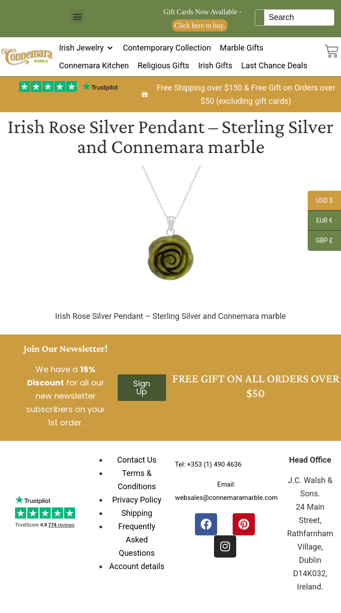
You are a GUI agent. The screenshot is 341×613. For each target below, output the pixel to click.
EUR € (320, 222)
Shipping (136, 513)
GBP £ (320, 242)
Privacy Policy (137, 499)
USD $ (320, 202)
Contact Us (136, 459)
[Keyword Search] (299, 17)
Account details (137, 566)
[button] (77, 16)
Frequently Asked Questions (136, 540)
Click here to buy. (199, 25)
